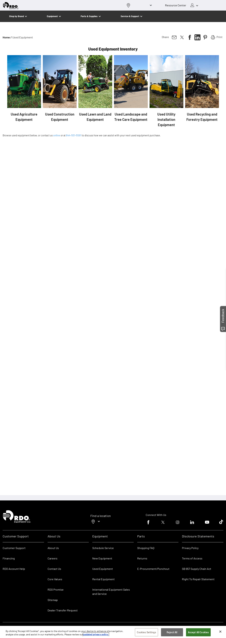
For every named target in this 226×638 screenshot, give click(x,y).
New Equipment (102, 558)
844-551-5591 (73, 135)
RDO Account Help (14, 568)
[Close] (220, 632)
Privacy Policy (190, 548)
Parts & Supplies (89, 16)
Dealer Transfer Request (63, 610)
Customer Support (14, 548)
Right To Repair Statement (198, 579)
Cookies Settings (146, 632)
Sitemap (53, 600)
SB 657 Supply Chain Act (196, 568)
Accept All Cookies (198, 632)
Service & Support (130, 16)
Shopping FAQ (145, 548)
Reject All (172, 632)
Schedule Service (103, 548)
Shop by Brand (16, 16)
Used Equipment (102, 568)
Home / (7, 37)
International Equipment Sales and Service (111, 591)
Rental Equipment (103, 579)
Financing (9, 558)
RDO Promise (56, 589)
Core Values (55, 579)
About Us (53, 548)
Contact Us (54, 568)
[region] (113, 632)
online (56, 135)
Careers (52, 558)
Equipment (52, 16)
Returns (142, 558)
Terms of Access (192, 558)
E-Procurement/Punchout (153, 568)
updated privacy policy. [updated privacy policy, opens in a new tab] (96, 634)
